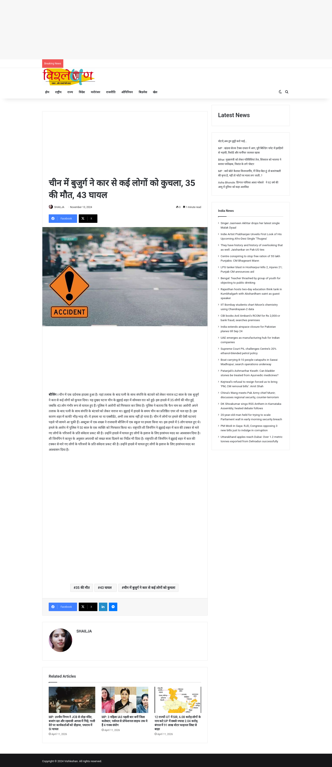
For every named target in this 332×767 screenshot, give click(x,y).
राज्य (70, 92)
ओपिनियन (127, 92)
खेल (155, 92)
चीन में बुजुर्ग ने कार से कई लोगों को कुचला (149, 588)
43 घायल (106, 588)
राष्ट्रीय (58, 92)
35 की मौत (82, 588)
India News (226, 211)
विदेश (82, 92)
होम (47, 92)
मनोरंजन (95, 92)
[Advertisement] (127, 29)
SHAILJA (61, 207)
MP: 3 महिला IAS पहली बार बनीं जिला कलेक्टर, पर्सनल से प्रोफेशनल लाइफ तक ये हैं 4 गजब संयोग (124, 719)
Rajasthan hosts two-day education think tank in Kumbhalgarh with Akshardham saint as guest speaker (251, 293)
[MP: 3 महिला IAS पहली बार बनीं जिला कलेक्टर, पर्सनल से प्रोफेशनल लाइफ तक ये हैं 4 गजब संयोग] (125, 698)
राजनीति (110, 92)
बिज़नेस (143, 92)
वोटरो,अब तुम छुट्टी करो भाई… (232, 141)
